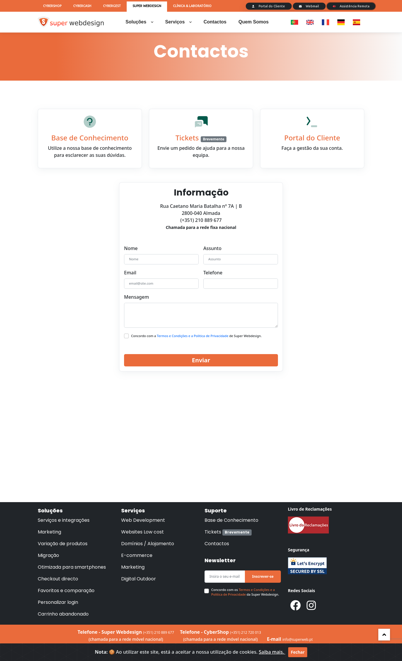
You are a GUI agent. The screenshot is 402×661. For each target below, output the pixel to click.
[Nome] (161, 259)
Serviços (178, 21)
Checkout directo (58, 578)
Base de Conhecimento (231, 520)
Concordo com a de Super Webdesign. (196, 336)
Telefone (212, 272)
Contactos (215, 21)
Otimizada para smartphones (72, 567)
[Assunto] (240, 259)
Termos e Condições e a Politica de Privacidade (193, 336)
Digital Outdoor (138, 578)
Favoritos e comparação (66, 590)
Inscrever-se (263, 576)
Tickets (228, 532)
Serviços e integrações (64, 520)
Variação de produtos (62, 543)
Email (130, 272)
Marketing (49, 532)
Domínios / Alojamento (147, 543)
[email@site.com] (161, 283)
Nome (131, 248)
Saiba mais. (272, 652)
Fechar (298, 652)
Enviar (201, 360)
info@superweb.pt (297, 639)
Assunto (212, 248)
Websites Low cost (142, 532)
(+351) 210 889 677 (158, 632)
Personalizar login (58, 602)
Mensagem (136, 297)
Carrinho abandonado (63, 614)
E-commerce (136, 555)
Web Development (143, 520)
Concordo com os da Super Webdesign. (245, 592)
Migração (48, 555)
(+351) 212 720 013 (245, 632)
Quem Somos (253, 21)
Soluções (139, 21)
